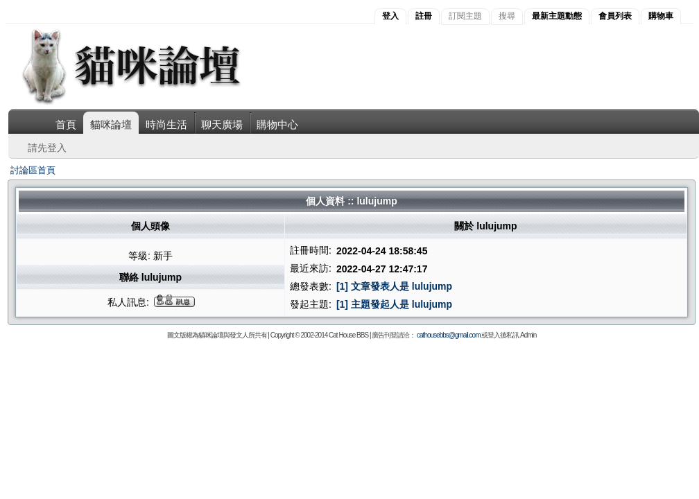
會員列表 (615, 16)
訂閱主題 (465, 16)
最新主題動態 (557, 16)
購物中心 (277, 124)
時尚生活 (166, 124)
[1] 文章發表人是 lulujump (394, 286)
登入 (390, 16)
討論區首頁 (32, 170)
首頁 (65, 124)
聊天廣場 (222, 124)
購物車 (660, 16)
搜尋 (507, 16)
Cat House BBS (348, 335)
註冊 (423, 16)
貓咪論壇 (111, 124)
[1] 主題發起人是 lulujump (394, 304)
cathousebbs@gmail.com (448, 335)
